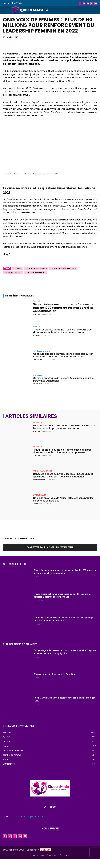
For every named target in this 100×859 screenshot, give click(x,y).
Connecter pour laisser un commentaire (50, 547)
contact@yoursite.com (33, 816)
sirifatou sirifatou (39, 360)
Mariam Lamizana (13, 273)
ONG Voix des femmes (35, 273)
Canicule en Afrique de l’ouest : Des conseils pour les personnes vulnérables (63, 379)
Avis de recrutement (41, 351)
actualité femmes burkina (63, 268)
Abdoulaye (36, 315)
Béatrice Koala (38, 384)
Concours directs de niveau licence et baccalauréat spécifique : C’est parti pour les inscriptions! (63, 355)
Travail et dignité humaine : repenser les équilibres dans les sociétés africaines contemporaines (62, 331)
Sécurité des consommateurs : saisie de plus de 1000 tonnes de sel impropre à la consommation (63, 307)
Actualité (36, 301)
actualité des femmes (36, 268)
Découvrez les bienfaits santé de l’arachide (54, 674)
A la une (18, 268)
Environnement (39, 375)
